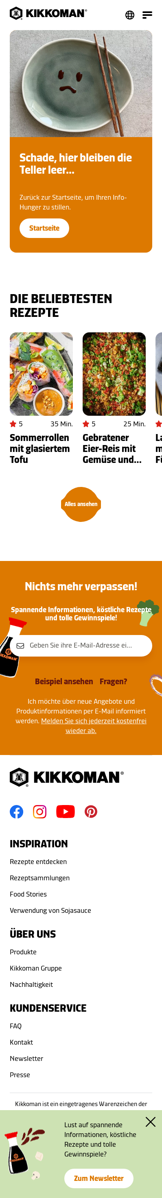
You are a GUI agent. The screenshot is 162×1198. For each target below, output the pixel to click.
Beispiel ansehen (64, 681)
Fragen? (113, 681)
